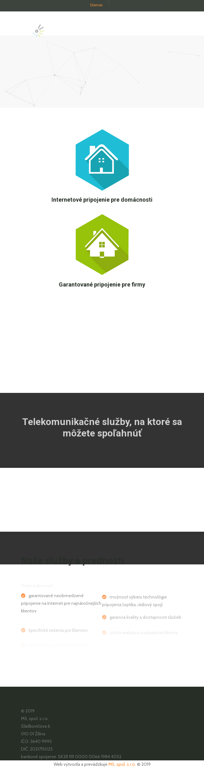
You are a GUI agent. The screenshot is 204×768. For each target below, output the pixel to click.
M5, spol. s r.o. (122, 764)
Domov (96, 3)
